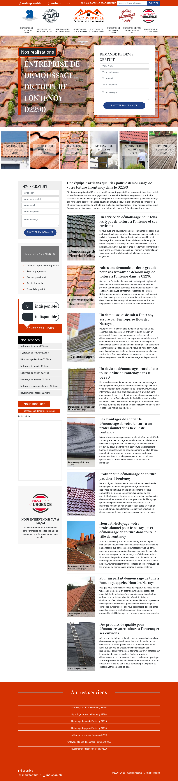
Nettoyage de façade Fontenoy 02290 (89, 721)
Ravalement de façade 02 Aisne (151, 30)
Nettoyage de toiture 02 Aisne (26, 30)
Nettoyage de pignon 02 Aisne (96, 30)
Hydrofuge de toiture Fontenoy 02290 (89, 714)
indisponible (30, 3)
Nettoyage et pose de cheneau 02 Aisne (132, 30)
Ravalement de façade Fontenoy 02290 (88, 749)
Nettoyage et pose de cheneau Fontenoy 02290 (89, 742)
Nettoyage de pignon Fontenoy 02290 (89, 728)
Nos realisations (37, 52)
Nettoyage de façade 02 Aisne (80, 30)
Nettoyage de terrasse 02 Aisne (113, 30)
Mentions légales (152, 773)
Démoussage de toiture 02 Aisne (62, 30)
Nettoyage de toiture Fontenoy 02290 (88, 707)
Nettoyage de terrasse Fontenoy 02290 (89, 735)
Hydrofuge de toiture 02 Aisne (44, 30)
